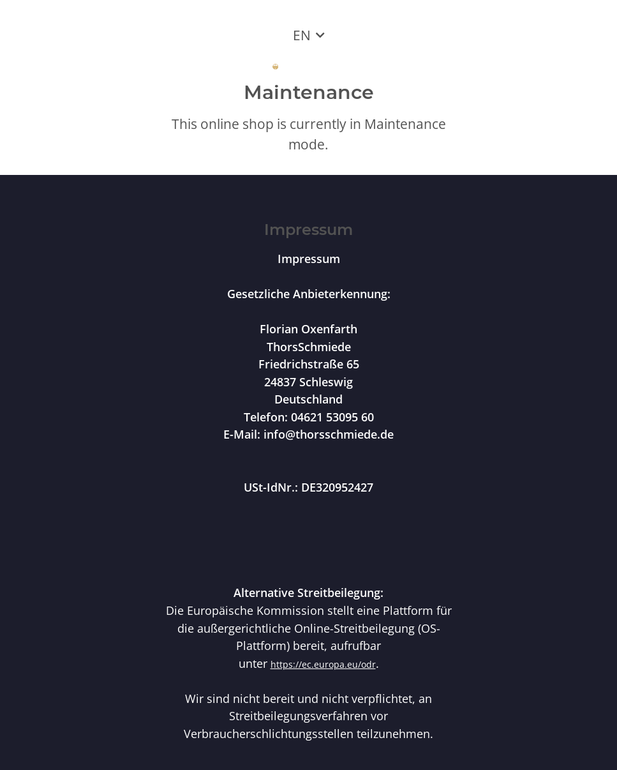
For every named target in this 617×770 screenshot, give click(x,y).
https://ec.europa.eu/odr (323, 664)
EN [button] (302, 35)
